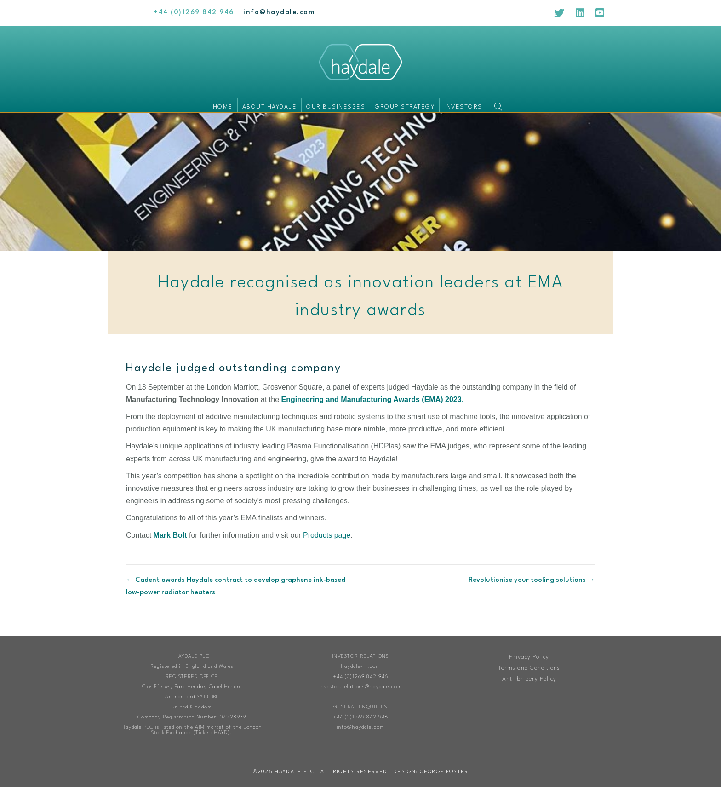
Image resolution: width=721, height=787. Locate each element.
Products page (326, 535)
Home (223, 107)
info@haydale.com (360, 727)
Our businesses (335, 107)
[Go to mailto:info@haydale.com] (279, 12)
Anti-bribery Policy (529, 679)
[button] (500, 105)
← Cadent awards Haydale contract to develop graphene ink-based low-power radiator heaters (235, 586)
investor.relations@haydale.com (360, 686)
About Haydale (269, 107)
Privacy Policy (529, 657)
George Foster (444, 772)
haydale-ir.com (360, 666)
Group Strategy (405, 107)
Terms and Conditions (529, 668)
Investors (463, 107)
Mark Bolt (170, 535)
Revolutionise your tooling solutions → (532, 580)
